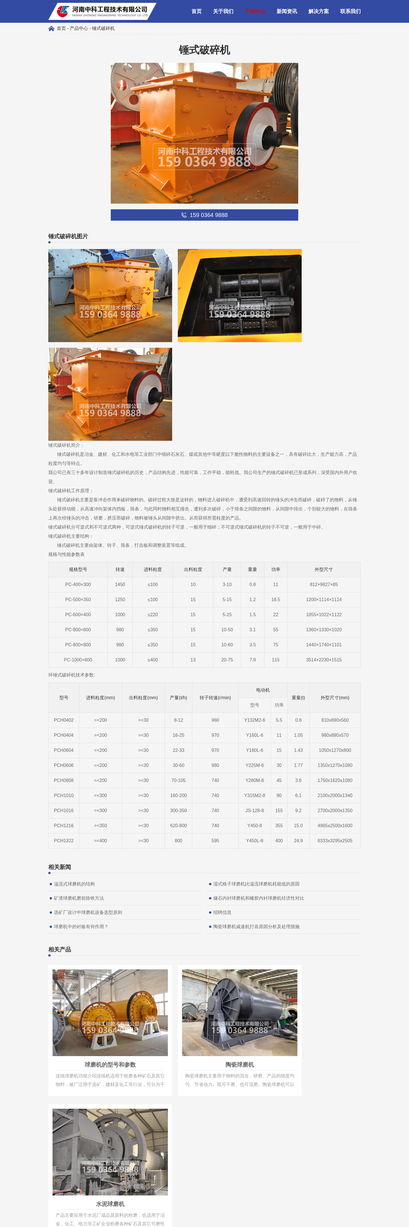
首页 (196, 11)
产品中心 (255, 11)
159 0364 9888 (77, 1138)
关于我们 (223, 11)
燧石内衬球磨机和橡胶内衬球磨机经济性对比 (258, 781)
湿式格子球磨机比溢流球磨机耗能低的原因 (256, 767)
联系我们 (350, 11)
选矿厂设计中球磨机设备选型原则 (88, 795)
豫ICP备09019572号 (241, 1219)
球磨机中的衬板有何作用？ (81, 810)
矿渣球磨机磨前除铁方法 (79, 781)
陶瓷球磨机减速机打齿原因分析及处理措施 (256, 810)
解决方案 (318, 11)
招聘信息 (222, 795)
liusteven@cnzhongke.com (89, 1147)
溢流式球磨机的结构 (74, 767)
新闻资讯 (287, 11)
